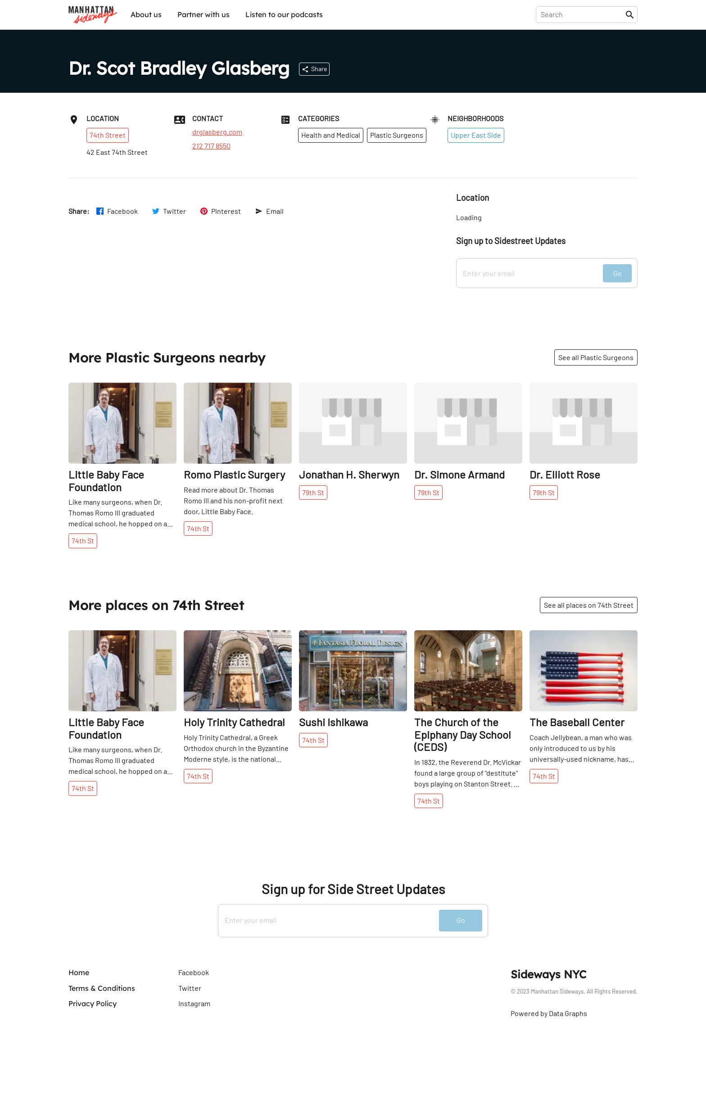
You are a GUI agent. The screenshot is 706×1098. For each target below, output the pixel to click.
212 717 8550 (211, 146)
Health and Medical (330, 135)
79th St (313, 492)
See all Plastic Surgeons (596, 357)
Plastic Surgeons (396, 135)
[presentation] (582, 14)
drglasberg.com (217, 132)
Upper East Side (476, 135)
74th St (83, 540)
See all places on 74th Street (589, 605)
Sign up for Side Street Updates (353, 889)
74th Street (108, 135)
